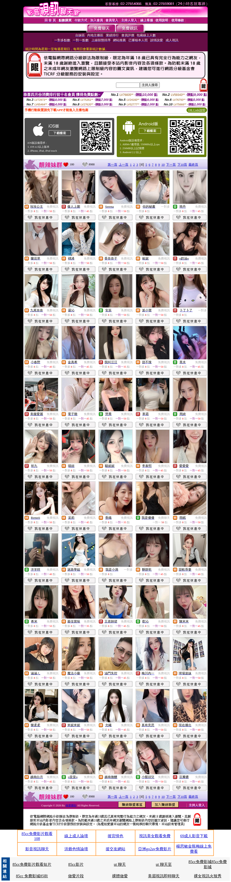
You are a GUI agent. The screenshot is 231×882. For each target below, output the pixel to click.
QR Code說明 (196, 110)
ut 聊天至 (164, 864)
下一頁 (171, 164)
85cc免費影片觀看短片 (32, 864)
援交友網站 (115, 849)
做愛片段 (76, 876)
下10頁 (182, 164)
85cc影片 (76, 864)
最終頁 (193, 164)
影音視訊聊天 (37, 849)
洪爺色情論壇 (76, 849)
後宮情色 (115, 836)
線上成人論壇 (76, 836)
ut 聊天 (120, 864)
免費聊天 (164, 518)
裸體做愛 (120, 876)
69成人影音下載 (194, 836)
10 (163, 164)
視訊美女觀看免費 (155, 836)
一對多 (165, 206)
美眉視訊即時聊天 (163, 876)
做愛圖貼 (71, 805)
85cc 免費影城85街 (32, 876)
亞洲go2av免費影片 (154, 849)
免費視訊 (52, 206)
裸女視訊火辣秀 (207, 876)
